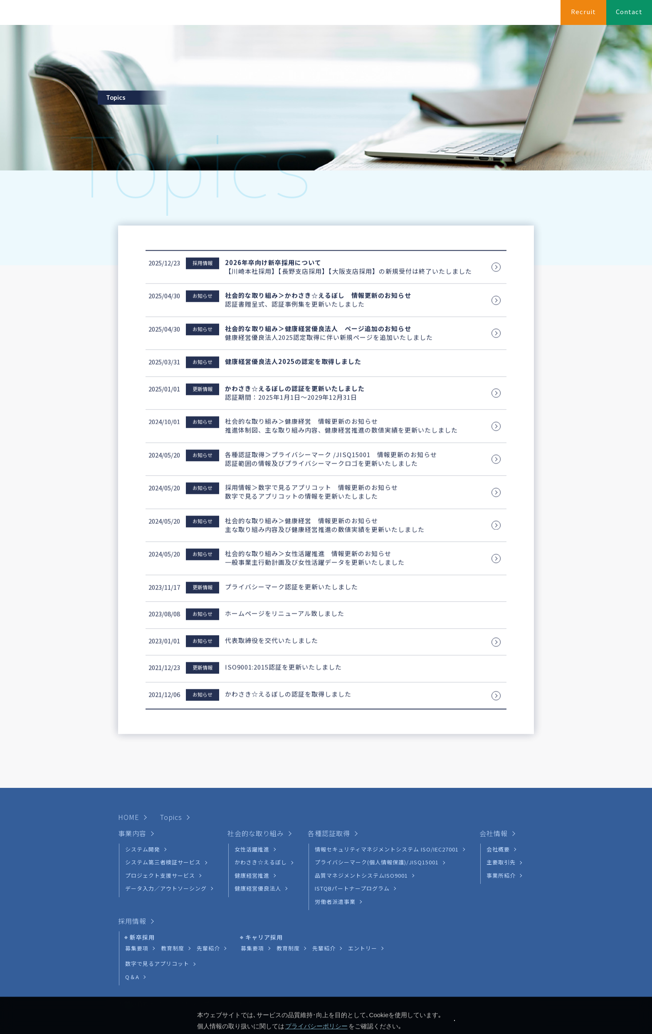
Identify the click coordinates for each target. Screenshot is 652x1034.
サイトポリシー (248, 964)
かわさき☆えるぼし (261, 823)
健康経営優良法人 (258, 849)
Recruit (583, 11)
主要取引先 (501, 823)
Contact (629, 11)
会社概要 (498, 810)
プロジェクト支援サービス (160, 836)
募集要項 (136, 909)
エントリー (362, 909)
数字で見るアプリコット (157, 924)
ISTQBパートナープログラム (352, 849)
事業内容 (385, 15)
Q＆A (132, 937)
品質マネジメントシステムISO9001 (361, 836)
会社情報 (537, 15)
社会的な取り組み (436, 15)
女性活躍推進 (252, 810)
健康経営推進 (252, 836)
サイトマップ (191, 964)
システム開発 (142, 810)
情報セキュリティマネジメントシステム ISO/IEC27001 (387, 810)
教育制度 (172, 909)
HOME (350, 15)
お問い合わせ (137, 964)
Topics (171, 778)
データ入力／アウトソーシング (166, 849)
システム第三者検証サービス (163, 823)
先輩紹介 (208, 909)
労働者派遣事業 (335, 862)
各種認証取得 (492, 15)
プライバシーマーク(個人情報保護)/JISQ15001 (377, 823)
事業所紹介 (501, 836)
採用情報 (132, 882)
